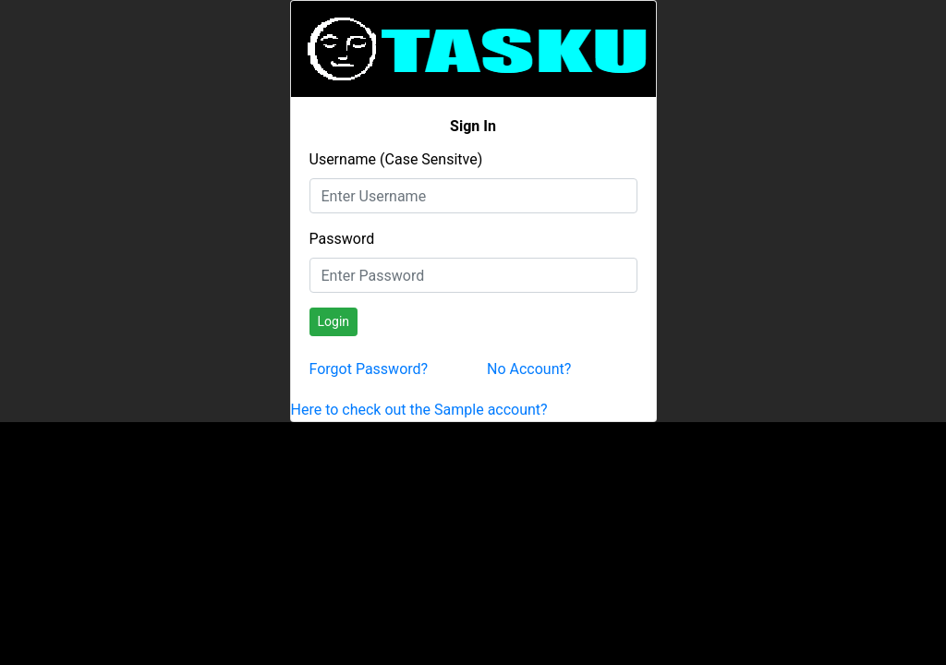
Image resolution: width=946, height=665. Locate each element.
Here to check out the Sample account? (419, 409)
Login (334, 321)
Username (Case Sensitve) (396, 159)
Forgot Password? (369, 369)
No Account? (529, 369)
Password (342, 239)
